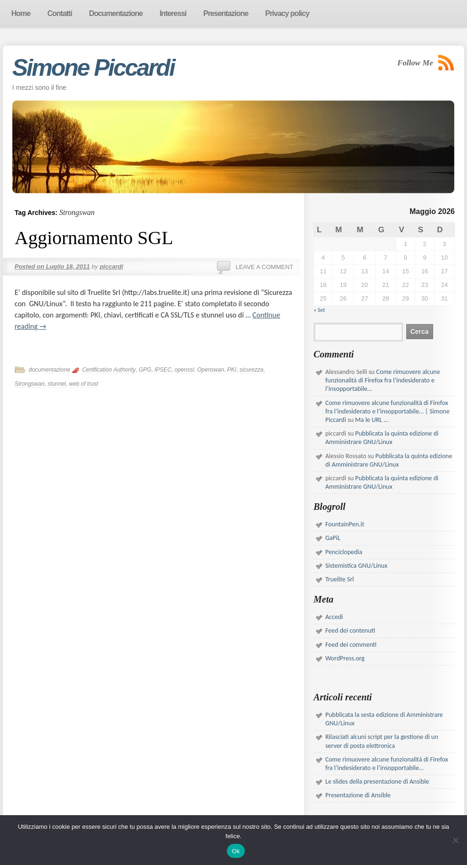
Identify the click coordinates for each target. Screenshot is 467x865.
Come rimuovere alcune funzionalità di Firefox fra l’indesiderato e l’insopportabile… (382, 380)
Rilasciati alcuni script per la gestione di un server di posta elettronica (381, 741)
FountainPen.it (344, 524)
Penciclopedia (343, 552)
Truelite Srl (339, 579)
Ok (236, 851)
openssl (184, 369)
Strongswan (29, 384)
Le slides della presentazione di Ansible (377, 782)
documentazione (49, 369)
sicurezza (252, 369)
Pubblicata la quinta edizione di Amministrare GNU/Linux (381, 437)
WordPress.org (344, 658)
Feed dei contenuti (350, 631)
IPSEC (162, 369)
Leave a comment (264, 266)
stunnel (57, 384)
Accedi (334, 617)
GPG (145, 369)
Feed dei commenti (351, 645)
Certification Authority (109, 369)
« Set (319, 310)
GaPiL (332, 538)
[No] (455, 840)
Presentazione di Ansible (358, 795)
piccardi (111, 266)
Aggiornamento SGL (94, 237)
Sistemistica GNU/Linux (356, 566)
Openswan (210, 369)
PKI (231, 369)
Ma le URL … (371, 420)
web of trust (83, 384)
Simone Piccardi (93, 68)
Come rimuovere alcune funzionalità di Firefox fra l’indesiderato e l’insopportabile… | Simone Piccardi (387, 411)
